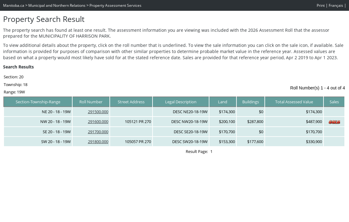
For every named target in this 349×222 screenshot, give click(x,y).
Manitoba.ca (13, 5)
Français (336, 5)
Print (321, 5)
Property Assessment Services (115, 5)
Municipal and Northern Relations (56, 5)
